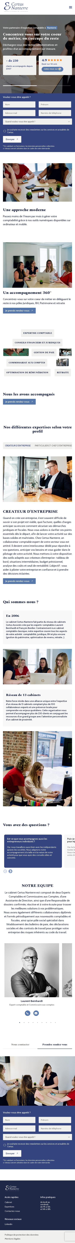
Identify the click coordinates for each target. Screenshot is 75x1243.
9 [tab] (55, 1022)
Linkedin (8, 1224)
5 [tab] (37, 1022)
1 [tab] (19, 1022)
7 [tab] (46, 1022)
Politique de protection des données (22, 1234)
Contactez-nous (12, 1211)
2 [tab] (24, 1022)
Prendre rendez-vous (54, 1044)
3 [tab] (28, 1022)
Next (9, 870)
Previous (4, 870)
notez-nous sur (52, 69)
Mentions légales (12, 1238)
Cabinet (8, 1202)
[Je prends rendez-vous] (19, 310)
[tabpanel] (32, 981)
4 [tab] (33, 1022)
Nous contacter (20, 1044)
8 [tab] (50, 1022)
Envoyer (12, 139)
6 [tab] (41, 1022)
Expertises (9, 1206)
